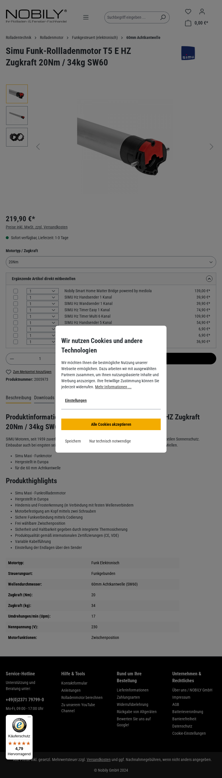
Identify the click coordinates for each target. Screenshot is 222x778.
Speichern (73, 441)
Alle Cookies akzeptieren (111, 424)
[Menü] (29, 718)
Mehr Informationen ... (113, 387)
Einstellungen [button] (76, 400)
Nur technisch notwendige (110, 441)
